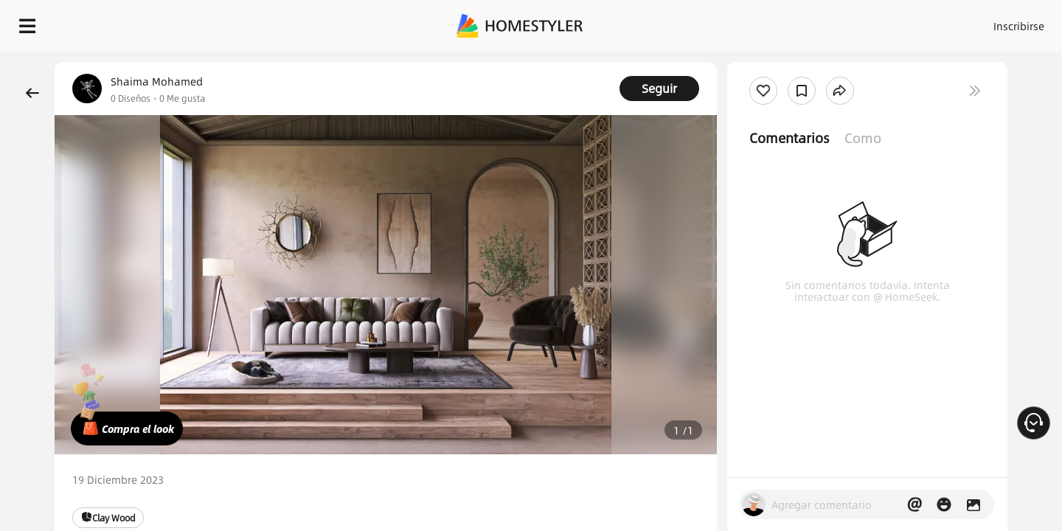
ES (885, 22)
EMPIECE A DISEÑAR (983, 22)
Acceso (774, 22)
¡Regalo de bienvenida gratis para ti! (717, 62)
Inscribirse (832, 22)
